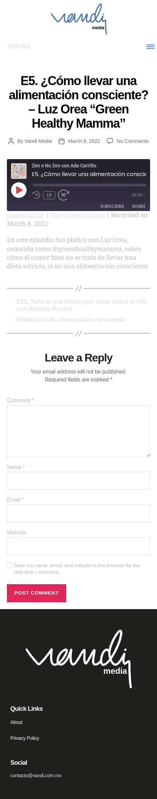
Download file (25, 215)
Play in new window (77, 215)
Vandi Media (38, 141)
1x (49, 195)
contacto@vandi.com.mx (35, 775)
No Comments (133, 141)
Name (16, 467)
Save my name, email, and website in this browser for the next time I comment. (77, 568)
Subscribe (112, 206)
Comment (20, 400)
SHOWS (18, 46)
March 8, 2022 (84, 141)
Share (138, 206)
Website (16, 532)
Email (15, 500)
